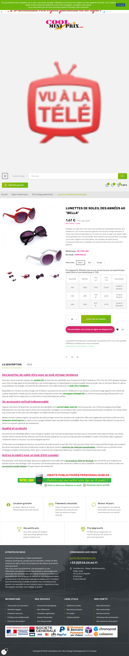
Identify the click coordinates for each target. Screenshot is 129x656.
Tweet (73, 357)
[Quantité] (72, 319)
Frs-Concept (91, 651)
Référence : (71, 251)
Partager (68, 357)
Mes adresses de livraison (106, 621)
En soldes (71, 613)
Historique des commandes (107, 617)
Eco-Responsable (44, 621)
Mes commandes (103, 609)
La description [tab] (11, 364)
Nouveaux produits (74, 609)
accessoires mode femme (14, 466)
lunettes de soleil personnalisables (78, 447)
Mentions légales (14, 609)
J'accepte (120, 5)
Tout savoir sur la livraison (18, 606)
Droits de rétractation (16, 621)
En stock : (70, 255)
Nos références (43, 609)
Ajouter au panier (96, 319)
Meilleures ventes (74, 606)
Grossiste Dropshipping (46, 606)
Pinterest (79, 357)
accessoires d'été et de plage (79, 461)
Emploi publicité (73, 617)
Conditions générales (46, 613)
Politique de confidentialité (18, 617)
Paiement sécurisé (15, 613)
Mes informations (103, 606)
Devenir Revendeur (45, 617)
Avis (29, 364)
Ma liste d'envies (103, 613)
